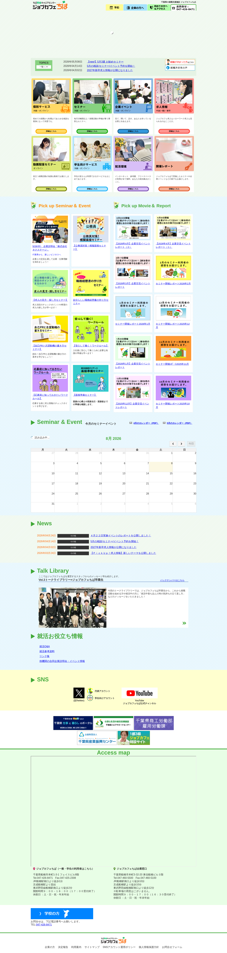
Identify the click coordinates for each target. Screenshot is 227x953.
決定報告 (63, 947)
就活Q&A (44, 646)
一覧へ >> (44, 67)
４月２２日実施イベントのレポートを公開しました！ (120, 535)
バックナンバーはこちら (172, 580)
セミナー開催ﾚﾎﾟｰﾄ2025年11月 (172, 364)
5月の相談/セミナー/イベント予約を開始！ (111, 66)
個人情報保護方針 (149, 947)
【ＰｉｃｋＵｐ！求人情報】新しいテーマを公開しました (123, 553)
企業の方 (50, 947)
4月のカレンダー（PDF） (146, 423)
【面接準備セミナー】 (85, 395)
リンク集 (44, 656)
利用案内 (76, 947)
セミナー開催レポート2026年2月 (173, 283)
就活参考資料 (47, 651)
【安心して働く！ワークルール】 (90, 345)
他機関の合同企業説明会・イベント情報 (62, 661)
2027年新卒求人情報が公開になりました (110, 70)
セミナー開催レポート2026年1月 (132, 323)
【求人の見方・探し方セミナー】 (50, 300)
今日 (191, 443)
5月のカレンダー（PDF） (179, 423)
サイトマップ (92, 947)
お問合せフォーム (172, 947)
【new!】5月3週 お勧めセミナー (105, 61)
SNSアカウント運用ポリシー (119, 947)
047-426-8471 (44, 924)
